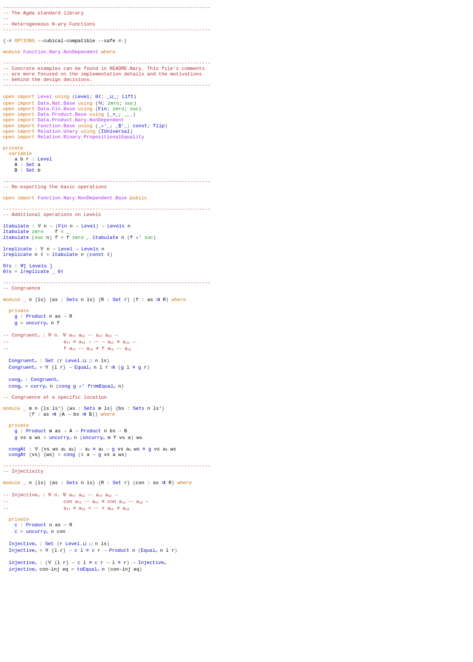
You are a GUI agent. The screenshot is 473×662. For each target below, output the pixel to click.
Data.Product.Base (62, 134)
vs (23, 507)
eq (66, 654)
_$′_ (121, 148)
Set (30, 194)
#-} (122, 48)
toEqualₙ (89, 654)
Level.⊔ (77, 421)
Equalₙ (83, 427)
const (140, 148)
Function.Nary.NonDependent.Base (82, 234)
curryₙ (40, 447)
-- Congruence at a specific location (55, 460)
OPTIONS (24, 48)
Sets (72, 354)
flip (158, 148)
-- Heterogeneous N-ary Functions (49, 28)
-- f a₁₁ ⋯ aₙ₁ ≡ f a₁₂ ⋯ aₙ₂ (71, 407)
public (138, 234)
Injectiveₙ (23, 627)
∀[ (23, 314)
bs (121, 474)
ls (41, 354)
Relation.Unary (58, 154)
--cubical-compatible (66, 48)
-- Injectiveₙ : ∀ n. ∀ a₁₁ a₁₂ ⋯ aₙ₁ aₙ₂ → (64, 574)
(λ (81, 527)
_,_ (128, 134)
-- (6, 21)
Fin (102, 128)
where (108, 61)
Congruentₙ (23, 421)
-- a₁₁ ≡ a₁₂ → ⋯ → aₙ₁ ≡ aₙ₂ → (73, 401)
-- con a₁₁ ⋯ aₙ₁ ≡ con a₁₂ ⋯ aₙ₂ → (80, 580)
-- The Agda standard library (43, 14)
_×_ (114, 134)
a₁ (64, 520)
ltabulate (16, 267)
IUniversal (115, 154)
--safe (106, 48)
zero (112, 121)
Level (45, 114)
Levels (115, 267)
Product (36, 374)
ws (38, 507)
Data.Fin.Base (56, 128)
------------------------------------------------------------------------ (107, 8)
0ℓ (98, 114)
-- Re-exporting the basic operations (55, 221)
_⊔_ (111, 114)
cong (66, 447)
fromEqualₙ (103, 447)
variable (20, 181)
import (26, 114)
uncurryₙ (37, 381)
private (13, 174)
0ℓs (7, 314)
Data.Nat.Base (56, 121)
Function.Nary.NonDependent (60, 61)
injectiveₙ (23, 647)
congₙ (16, 441)
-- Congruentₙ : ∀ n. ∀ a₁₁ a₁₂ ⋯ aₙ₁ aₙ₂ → (64, 394)
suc (128, 121)
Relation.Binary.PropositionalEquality (91, 161)
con (140, 560)
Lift (127, 114)
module (11, 61)
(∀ (49, 647)
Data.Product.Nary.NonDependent (81, 141)
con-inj (50, 654)
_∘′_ (104, 148)
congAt (17, 520)
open (8, 114)
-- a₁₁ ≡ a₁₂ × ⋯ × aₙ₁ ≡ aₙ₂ (70, 587)
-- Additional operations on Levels (52, 254)
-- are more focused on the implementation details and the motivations (102, 88)
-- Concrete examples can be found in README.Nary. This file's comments (104, 81)
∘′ (139, 281)
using (62, 114)
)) (95, 480)
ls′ (56, 474)
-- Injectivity (23, 547)
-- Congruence (21, 341)
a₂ (72, 520)
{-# (7, 48)
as (55, 354)
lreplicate (17, 294)
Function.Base (56, 148)
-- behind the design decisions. (47, 94)
